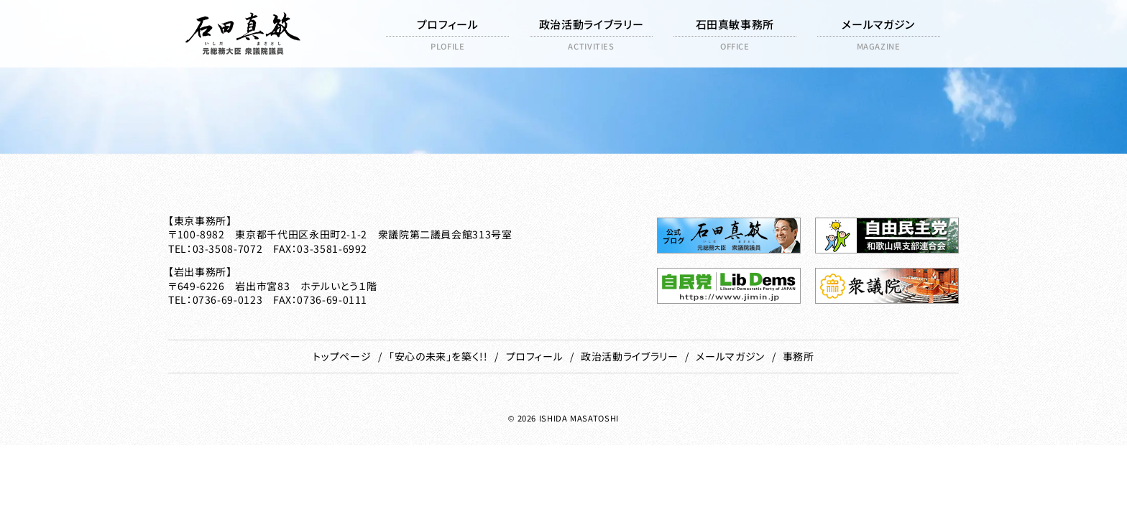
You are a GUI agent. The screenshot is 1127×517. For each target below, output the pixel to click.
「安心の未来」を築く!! (438, 356)
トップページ (342, 356)
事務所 (798, 356)
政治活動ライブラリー (629, 356)
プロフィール (535, 356)
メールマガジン (730, 356)
